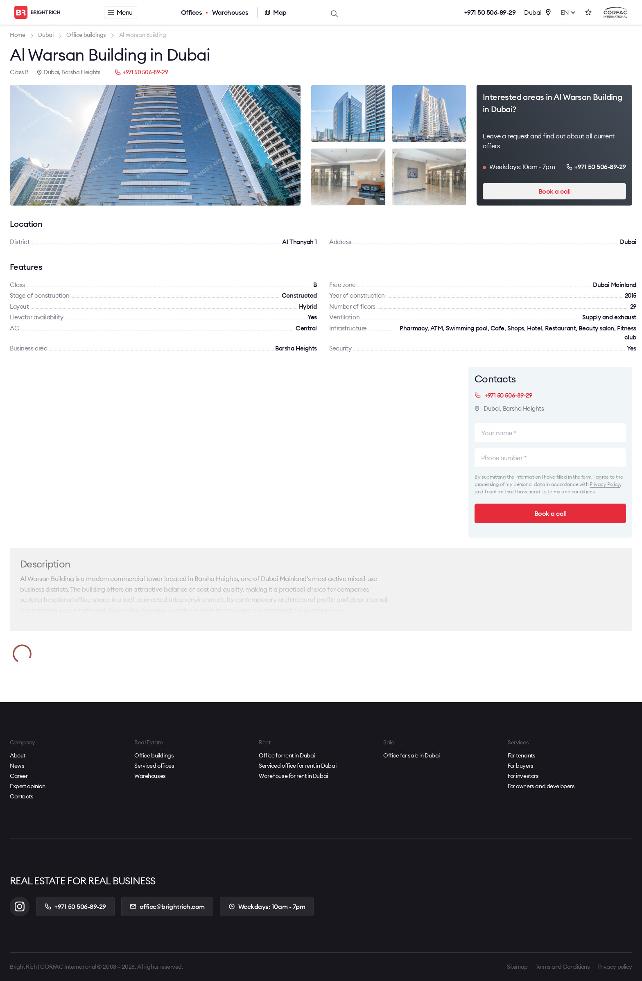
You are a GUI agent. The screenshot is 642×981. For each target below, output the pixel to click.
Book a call (554, 191)
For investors (523, 776)
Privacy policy (614, 966)
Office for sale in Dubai (411, 755)
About (17, 755)
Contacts (22, 796)
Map (280, 12)
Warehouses (230, 12)
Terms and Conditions (563, 966)
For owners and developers (541, 786)
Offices (191, 12)
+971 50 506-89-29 (490, 12)
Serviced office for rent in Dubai (297, 765)
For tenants (521, 755)
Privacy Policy (605, 484)
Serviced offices (154, 765)
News (17, 765)
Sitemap (517, 966)
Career (18, 776)
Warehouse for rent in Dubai (293, 776)
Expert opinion (27, 786)
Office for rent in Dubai (287, 755)
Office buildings (154, 755)
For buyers (520, 765)
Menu (120, 12)
